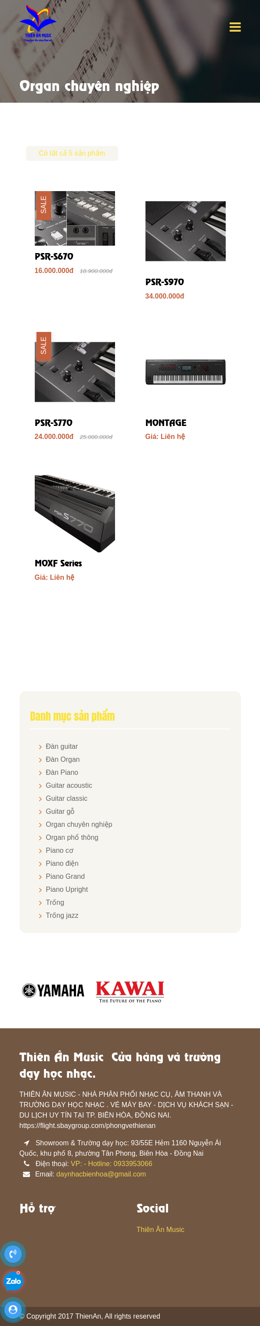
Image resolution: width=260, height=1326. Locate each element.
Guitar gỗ (60, 811)
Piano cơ (59, 850)
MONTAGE (166, 423)
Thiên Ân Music (160, 1229)
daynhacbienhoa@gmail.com (101, 1174)
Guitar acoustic (69, 785)
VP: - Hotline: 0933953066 (111, 1163)
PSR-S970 (164, 283)
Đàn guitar (62, 746)
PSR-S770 (53, 423)
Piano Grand (65, 876)
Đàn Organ (63, 759)
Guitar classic (67, 798)
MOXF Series (58, 564)
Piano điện (62, 863)
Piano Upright (67, 889)
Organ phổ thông (72, 837)
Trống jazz (62, 915)
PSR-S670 (54, 257)
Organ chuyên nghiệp (79, 824)
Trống (55, 902)
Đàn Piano (62, 772)
